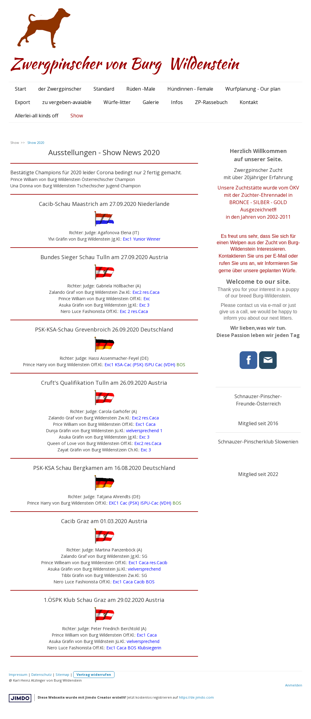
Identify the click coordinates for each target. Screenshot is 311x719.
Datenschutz (41, 674)
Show (76, 115)
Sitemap (62, 674)
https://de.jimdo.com (196, 697)
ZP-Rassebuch (211, 102)
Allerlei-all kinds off (36, 115)
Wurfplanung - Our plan (252, 88)
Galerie (151, 102)
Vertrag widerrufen (94, 674)
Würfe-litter (117, 102)
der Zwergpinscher (59, 88)
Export (22, 102)
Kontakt (249, 102)
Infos (177, 102)
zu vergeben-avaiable (66, 102)
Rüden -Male (140, 88)
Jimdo (20, 698)
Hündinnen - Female (190, 88)
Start (20, 88)
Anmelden (293, 685)
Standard (104, 88)
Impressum (18, 674)
